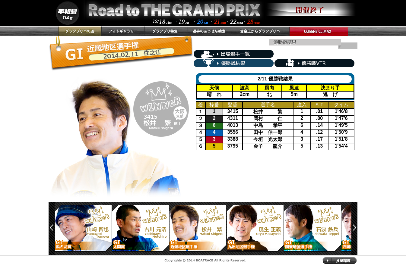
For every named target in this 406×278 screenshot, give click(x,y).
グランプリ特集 (166, 31)
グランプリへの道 (79, 31)
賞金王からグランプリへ (260, 31)
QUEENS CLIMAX (318, 31)
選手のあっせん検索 (209, 31)
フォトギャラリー (122, 31)
